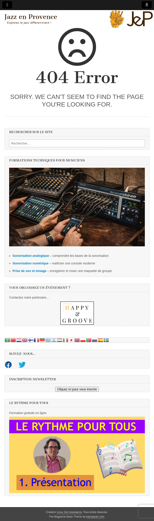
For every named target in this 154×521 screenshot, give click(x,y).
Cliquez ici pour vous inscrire (77, 389)
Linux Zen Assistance (69, 512)
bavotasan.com (95, 516)
